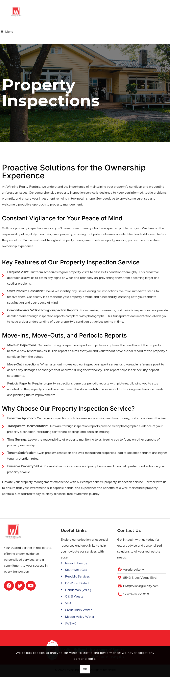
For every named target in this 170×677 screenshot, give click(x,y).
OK (85, 669)
